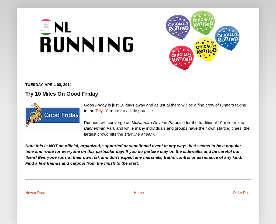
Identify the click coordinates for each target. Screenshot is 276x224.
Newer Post (35, 193)
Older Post (242, 193)
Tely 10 (102, 110)
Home (139, 193)
